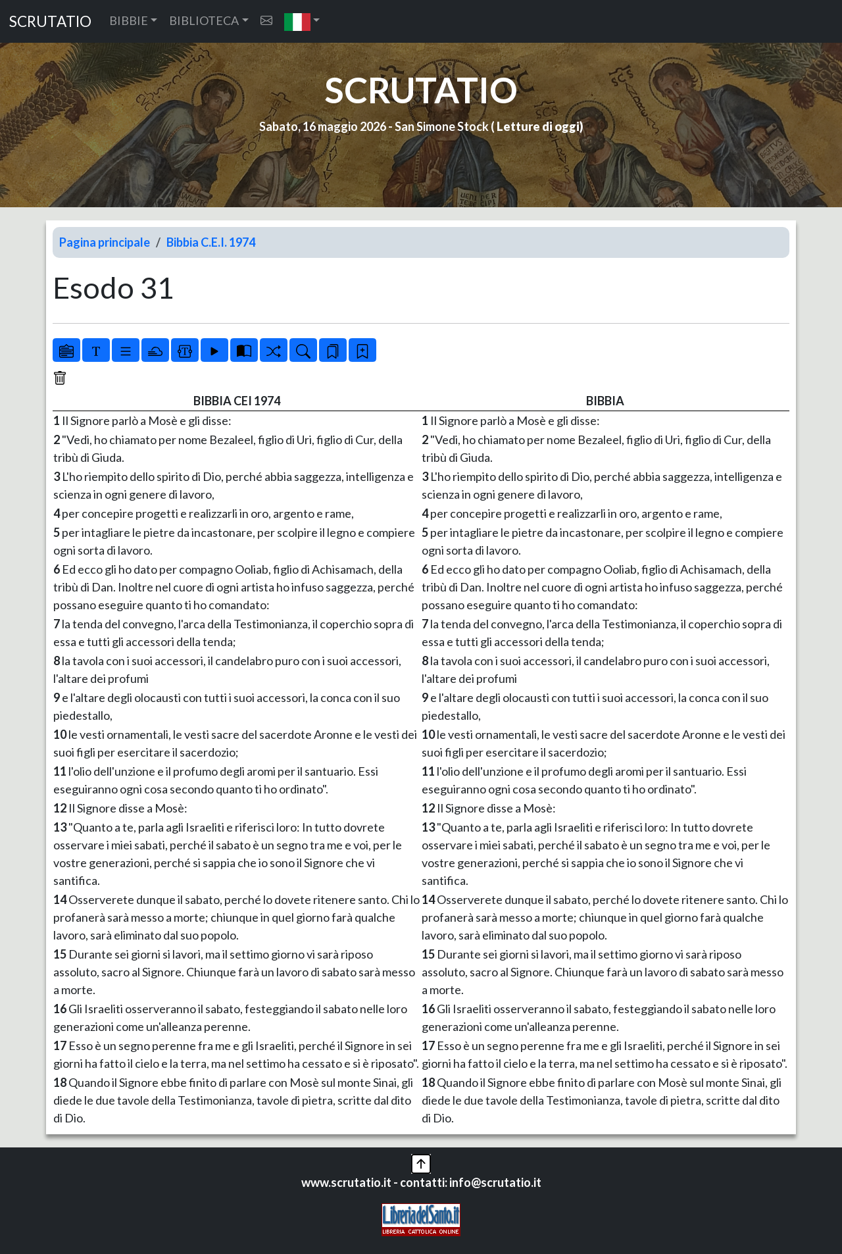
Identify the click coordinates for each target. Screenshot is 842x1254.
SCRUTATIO (50, 21)
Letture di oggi (538, 126)
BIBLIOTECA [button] (204, 20)
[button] (302, 21)
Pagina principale (104, 242)
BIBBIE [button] (128, 20)
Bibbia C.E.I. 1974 (210, 242)
